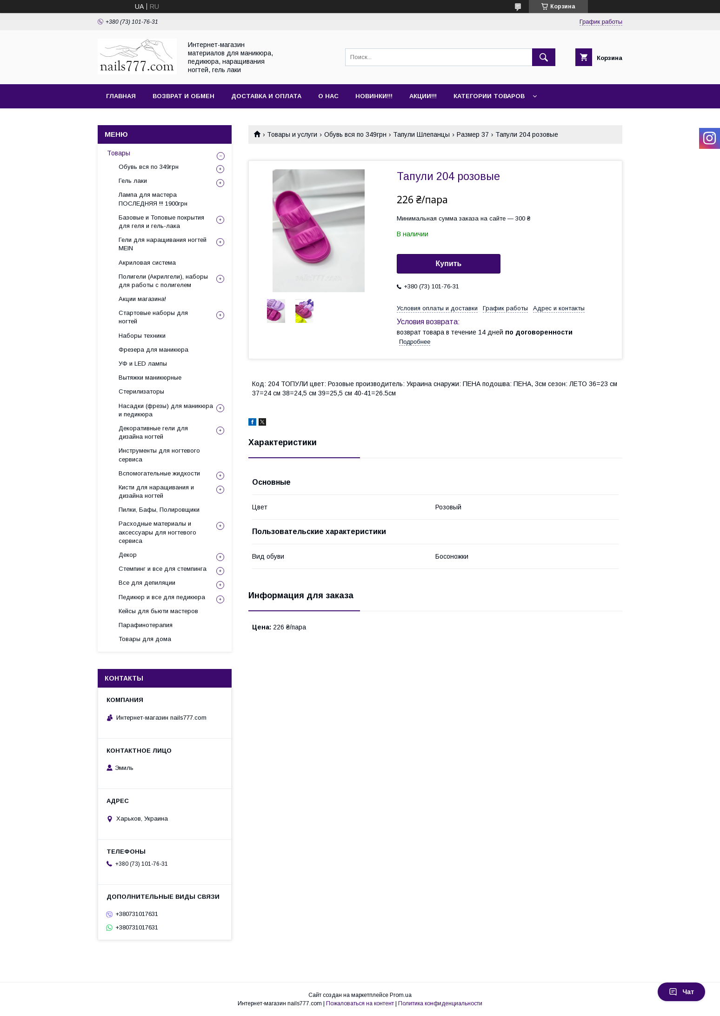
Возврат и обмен (183, 96)
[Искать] (543, 57)
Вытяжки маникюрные (150, 377)
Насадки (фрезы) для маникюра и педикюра (166, 410)
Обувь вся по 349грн (355, 134)
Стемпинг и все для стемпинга (163, 568)
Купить (449, 263)
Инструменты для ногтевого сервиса (159, 454)
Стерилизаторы (141, 391)
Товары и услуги (292, 134)
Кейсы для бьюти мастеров (158, 611)
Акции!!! (423, 96)
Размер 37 (473, 134)
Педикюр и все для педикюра (162, 597)
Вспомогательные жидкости (159, 473)
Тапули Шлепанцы (421, 134)
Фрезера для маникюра (153, 349)
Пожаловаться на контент (360, 1003)
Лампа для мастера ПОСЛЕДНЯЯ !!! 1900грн (153, 199)
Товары (118, 153)
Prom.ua (401, 995)
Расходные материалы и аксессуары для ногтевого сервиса (157, 532)
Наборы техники (142, 335)
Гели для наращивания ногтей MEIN (163, 244)
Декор (128, 554)
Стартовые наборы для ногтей (153, 317)
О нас (328, 96)
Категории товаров (489, 96)
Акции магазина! (142, 298)
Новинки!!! (374, 96)
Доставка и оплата (266, 96)
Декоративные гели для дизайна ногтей (153, 432)
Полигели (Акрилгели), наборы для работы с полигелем (163, 280)
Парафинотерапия (146, 625)
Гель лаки (133, 180)
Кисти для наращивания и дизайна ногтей (156, 491)
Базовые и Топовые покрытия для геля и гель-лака (161, 221)
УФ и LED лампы (143, 363)
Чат (681, 992)
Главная (121, 96)
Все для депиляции (147, 582)
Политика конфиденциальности (440, 1003)
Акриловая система (147, 262)
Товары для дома (145, 638)
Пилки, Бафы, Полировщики (159, 509)
